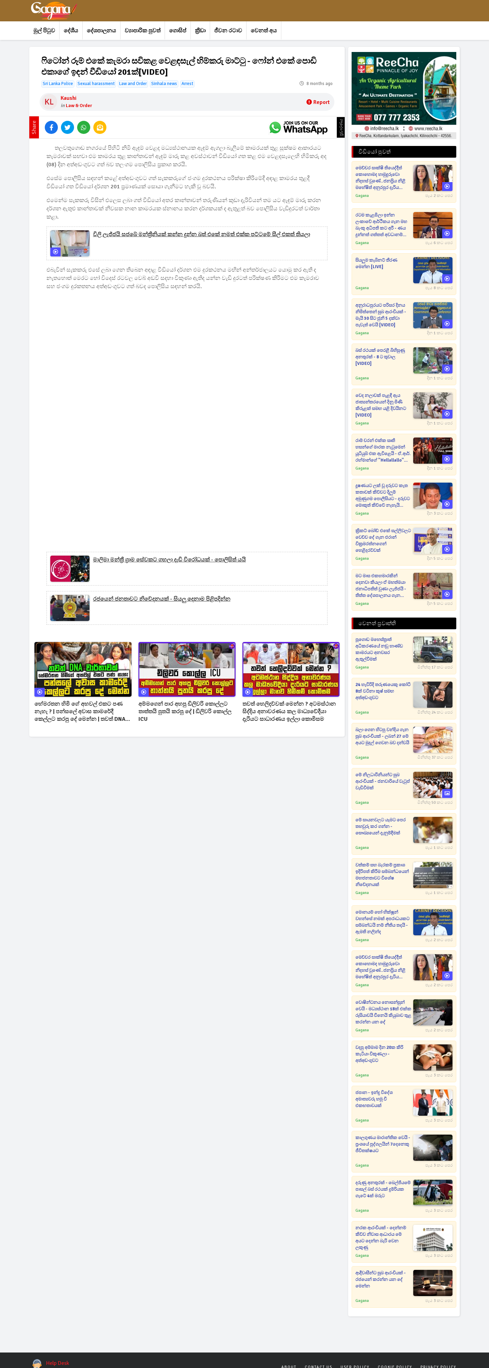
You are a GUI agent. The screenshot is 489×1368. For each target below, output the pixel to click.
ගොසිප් (177, 30)
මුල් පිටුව (44, 30)
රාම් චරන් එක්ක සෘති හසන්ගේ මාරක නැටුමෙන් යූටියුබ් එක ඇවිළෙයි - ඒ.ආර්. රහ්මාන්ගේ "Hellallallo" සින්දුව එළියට (383, 451)
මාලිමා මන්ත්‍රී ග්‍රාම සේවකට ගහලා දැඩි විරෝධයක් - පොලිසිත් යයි (169, 559)
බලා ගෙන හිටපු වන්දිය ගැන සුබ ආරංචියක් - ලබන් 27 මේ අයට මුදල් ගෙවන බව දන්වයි (382, 736)
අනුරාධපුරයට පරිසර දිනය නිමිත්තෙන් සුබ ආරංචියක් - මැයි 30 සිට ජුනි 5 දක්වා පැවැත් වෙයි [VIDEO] (380, 315)
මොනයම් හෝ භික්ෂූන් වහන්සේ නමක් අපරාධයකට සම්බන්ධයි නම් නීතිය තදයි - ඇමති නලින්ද (382, 922)
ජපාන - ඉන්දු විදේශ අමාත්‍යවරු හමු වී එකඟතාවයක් (374, 1099)
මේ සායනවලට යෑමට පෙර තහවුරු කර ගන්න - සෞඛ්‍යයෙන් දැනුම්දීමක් (380, 826)
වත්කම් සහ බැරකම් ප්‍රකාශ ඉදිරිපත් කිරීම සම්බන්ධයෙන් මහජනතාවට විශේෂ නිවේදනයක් (382, 874)
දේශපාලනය (101, 30)
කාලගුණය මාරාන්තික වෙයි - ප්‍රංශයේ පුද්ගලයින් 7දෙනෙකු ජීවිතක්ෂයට (382, 1144)
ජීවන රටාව (228, 30)
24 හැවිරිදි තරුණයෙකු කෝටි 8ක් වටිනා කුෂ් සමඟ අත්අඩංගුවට (382, 691)
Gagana (362, 195)
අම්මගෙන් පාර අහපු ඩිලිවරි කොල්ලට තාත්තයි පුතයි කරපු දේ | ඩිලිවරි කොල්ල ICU (184, 712)
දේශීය (71, 30)
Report (318, 102)
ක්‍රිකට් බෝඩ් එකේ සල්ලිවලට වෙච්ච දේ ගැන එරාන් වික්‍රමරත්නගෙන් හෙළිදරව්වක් (383, 540)
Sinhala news (164, 83)
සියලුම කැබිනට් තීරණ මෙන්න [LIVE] (376, 263)
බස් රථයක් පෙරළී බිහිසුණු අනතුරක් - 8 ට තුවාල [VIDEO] (380, 357)
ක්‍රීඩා (200, 30)
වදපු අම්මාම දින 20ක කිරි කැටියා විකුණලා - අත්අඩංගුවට (379, 1054)
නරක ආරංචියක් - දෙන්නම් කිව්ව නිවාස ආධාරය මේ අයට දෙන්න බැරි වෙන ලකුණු (380, 1237)
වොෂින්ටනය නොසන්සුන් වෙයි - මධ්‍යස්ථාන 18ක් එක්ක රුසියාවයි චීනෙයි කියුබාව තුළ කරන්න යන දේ (383, 1012)
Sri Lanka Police (58, 83)
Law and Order (133, 83)
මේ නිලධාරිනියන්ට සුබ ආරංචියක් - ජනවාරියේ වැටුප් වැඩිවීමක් (382, 781)
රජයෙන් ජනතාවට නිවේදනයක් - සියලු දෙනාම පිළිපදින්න (161, 599)
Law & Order (79, 105)
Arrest (187, 83)
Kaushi (68, 98)
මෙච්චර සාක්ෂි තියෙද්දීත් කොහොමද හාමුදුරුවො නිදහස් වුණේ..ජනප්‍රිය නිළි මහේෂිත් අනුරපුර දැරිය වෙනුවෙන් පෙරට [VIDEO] (380, 178)
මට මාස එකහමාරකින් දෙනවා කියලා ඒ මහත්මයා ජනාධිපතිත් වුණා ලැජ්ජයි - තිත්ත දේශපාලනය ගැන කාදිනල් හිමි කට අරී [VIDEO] (382, 586)
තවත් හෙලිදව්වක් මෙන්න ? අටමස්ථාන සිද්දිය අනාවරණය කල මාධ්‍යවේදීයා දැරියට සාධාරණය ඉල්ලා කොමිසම (289, 712)
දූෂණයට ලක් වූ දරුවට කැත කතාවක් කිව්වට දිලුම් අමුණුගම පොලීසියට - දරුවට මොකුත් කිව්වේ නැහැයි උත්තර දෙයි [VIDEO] (382, 496)
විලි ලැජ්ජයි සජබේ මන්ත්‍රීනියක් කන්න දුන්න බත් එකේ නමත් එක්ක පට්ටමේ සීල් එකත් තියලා (201, 234)
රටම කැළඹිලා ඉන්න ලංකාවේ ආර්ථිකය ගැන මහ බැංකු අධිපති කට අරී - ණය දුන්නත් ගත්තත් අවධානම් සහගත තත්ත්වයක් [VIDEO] (381, 225)
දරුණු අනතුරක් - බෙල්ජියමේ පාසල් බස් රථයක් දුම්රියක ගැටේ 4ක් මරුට (382, 1189)
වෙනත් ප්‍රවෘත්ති (377, 623)
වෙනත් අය (264, 30)
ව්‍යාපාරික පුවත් (142, 30)
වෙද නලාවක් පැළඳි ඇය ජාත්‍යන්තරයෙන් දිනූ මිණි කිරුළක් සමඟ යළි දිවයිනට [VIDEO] (380, 405)
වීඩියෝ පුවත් (374, 151)
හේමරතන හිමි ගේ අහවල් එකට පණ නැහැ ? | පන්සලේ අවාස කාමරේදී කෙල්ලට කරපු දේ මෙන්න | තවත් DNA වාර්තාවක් (79, 712)
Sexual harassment (96, 83)
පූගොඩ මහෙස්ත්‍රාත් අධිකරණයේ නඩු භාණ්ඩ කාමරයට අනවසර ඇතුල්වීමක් (379, 649)
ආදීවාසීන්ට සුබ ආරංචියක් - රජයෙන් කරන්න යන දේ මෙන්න (380, 1279)
